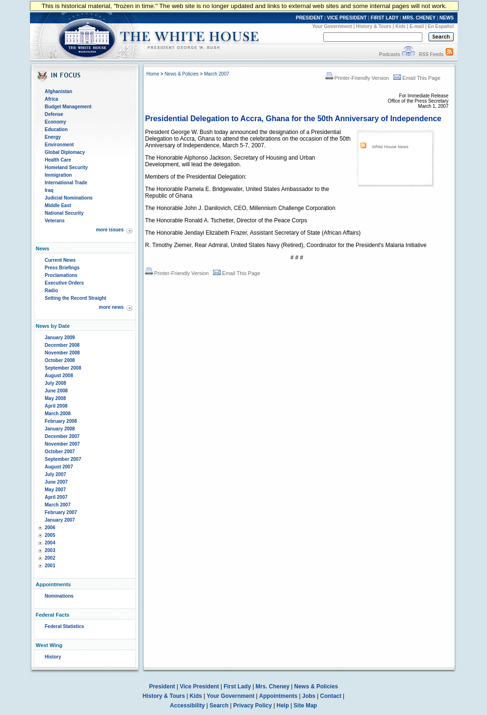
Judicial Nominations (69, 197)
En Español (441, 26)
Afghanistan (58, 91)
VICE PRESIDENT (347, 17)
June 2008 (56, 390)
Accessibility (187, 705)
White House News (390, 146)
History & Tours (373, 26)
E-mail (416, 26)
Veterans (55, 220)
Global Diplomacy (65, 152)
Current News (60, 260)
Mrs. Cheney (272, 686)
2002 (50, 558)
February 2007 (61, 512)
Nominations (59, 596)
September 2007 (63, 459)
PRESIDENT (309, 17)
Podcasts (389, 54)
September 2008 (63, 368)
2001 (50, 565)
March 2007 (57, 504)
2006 (50, 527)
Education (56, 129)
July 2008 (55, 383)
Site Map (305, 705)
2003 (50, 550)
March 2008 (57, 413)
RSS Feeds (431, 54)
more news (111, 307)
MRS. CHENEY (418, 17)
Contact (330, 696)
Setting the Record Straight (75, 298)
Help (283, 705)
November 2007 (62, 444)
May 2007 (55, 489)
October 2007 (60, 451)
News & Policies (182, 73)
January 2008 (60, 428)
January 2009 (60, 337)
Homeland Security (66, 167)
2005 (50, 535)
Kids (400, 26)
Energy (53, 137)
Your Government (332, 26)
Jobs (308, 696)
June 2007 (56, 482)
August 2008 (59, 375)
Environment (59, 144)
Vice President (199, 686)
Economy (55, 121)
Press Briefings (62, 267)
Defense (54, 114)
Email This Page (416, 78)
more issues (110, 229)
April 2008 (56, 406)
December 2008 (62, 345)
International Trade (66, 182)
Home (152, 73)
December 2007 (62, 436)
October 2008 (60, 360)
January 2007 (60, 520)
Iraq (49, 190)
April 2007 (56, 497)
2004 (50, 542)
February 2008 (61, 421)
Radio (51, 290)
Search (219, 705)
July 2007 (55, 474)
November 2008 (62, 352)
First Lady (237, 686)
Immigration (58, 175)
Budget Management (68, 106)
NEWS (446, 17)
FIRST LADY (384, 17)
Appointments (278, 696)
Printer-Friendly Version (357, 78)
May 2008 (55, 398)
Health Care (58, 159)
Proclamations (61, 275)
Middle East (58, 205)
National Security (64, 213)
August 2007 (59, 466)
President (162, 686)
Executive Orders (64, 283)
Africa (51, 99)
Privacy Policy (252, 705)
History (53, 656)
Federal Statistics (64, 626)
